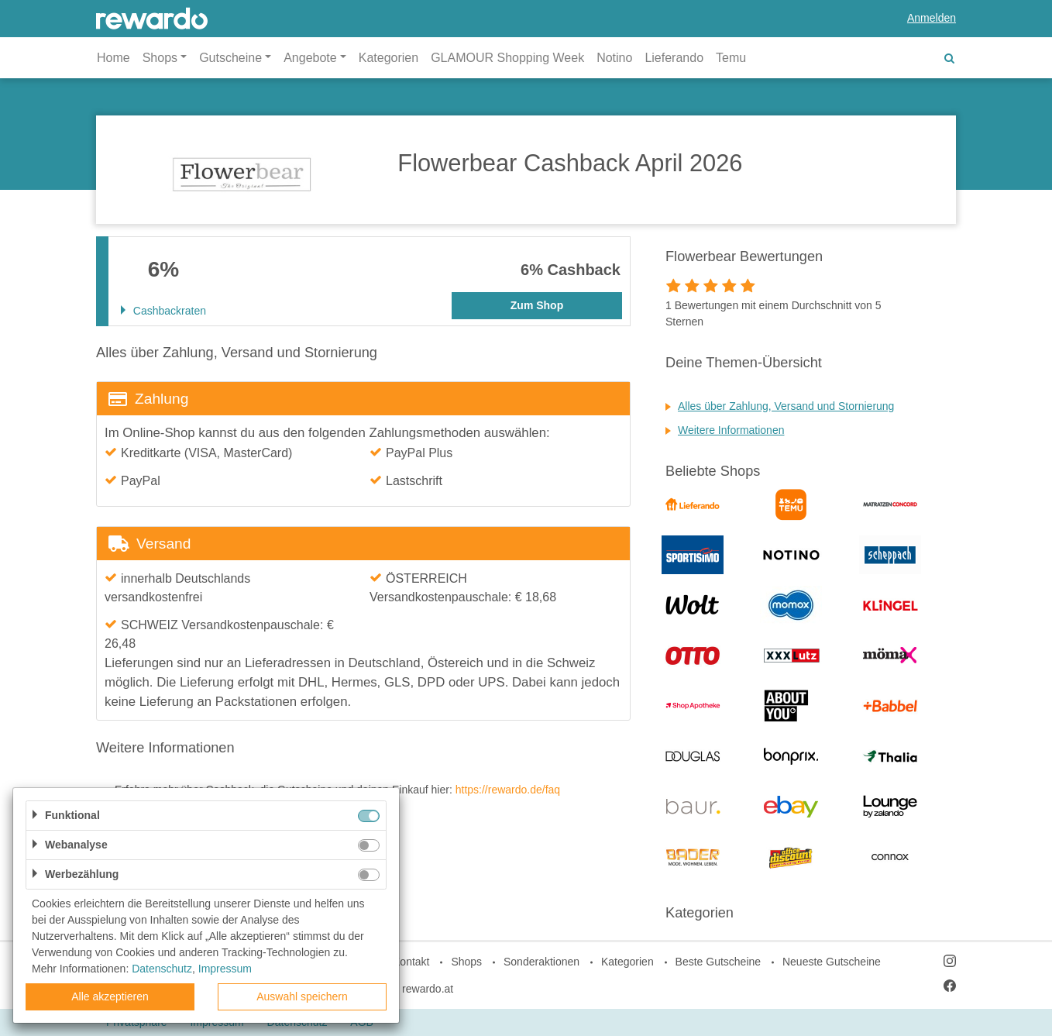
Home (113, 57)
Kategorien (388, 57)
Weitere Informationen (731, 430)
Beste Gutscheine (718, 961)
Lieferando (674, 57)
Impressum (225, 968)
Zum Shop (537, 305)
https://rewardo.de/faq (508, 789)
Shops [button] (160, 57)
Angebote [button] (310, 57)
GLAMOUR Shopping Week (507, 57)
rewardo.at (427, 989)
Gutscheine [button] (230, 57)
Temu (731, 57)
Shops (466, 961)
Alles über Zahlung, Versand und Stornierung (786, 406)
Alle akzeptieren (110, 996)
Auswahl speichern (302, 996)
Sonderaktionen (541, 961)
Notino (614, 57)
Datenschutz (162, 968)
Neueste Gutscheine (831, 961)
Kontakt (411, 961)
